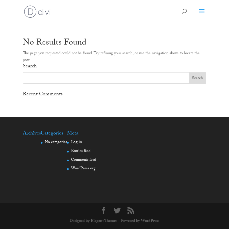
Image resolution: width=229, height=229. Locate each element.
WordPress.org (83, 168)
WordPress (150, 221)
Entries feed (80, 151)
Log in (76, 142)
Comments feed (83, 160)
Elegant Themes (104, 221)
